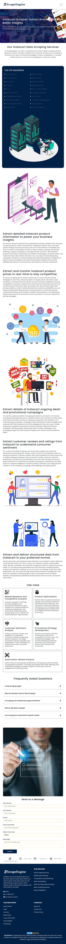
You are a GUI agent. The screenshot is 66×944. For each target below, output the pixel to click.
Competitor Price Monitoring (43, 878)
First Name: (7, 803)
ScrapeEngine (10, 859)
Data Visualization (40, 881)
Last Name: (7, 810)
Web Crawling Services (42, 887)
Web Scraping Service (41, 873)
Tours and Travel (9, 918)
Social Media (7, 921)
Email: (5, 818)
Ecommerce (7, 906)
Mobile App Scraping (41, 876)
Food (5, 909)
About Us (37, 906)
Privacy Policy (38, 912)
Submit (9, 851)
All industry (7, 924)
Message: (6, 839)
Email (7, 892)
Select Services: (9, 832)
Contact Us (37, 909)
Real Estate (7, 915)
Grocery (6, 912)
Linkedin (40, 858)
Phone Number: (9, 825)
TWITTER (25, 858)
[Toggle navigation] (61, 4)
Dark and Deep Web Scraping (44, 884)
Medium (55, 858)
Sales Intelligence (40, 890)
